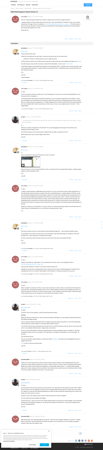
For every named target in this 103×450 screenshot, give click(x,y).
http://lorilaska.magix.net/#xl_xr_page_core (32, 264)
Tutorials (21, 5)
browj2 (23, 117)
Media (28, 5)
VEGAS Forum (24, 448)
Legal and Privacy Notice (9, 441)
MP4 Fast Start (69, 64)
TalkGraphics (55, 339)
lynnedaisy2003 (25, 359)
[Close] (48, 431)
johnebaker (24, 48)
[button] (80, 38)
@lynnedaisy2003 (25, 307)
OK (44, 444)
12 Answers (88, 19)
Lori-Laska (24, 16)
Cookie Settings (32, 444)
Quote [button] (76, 38)
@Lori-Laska (24, 51)
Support (35, 5)
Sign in (88, 5)
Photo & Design (19, 8)
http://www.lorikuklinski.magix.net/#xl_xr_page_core (57, 24)
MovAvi (79, 61)
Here (22, 343)
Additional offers (14, 448)
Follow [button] (66, 38)
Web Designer (28, 8)
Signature (24, 82)
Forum (13, 5)
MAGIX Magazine (34, 448)
